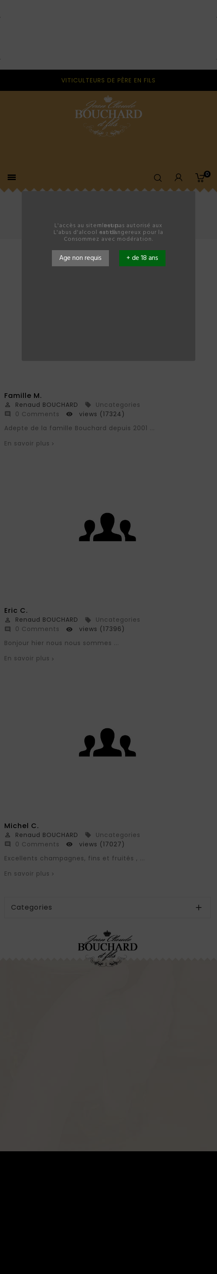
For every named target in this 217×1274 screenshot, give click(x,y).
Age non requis (80, 258)
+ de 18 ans (142, 258)
